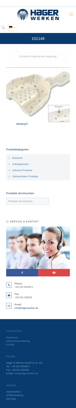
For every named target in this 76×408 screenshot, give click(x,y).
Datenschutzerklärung (18, 341)
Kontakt (10, 344)
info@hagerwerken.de (26, 308)
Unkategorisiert (20, 164)
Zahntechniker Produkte (25, 176)
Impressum (12, 337)
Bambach (17, 158)
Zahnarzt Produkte (22, 170)
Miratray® (22, 123)
